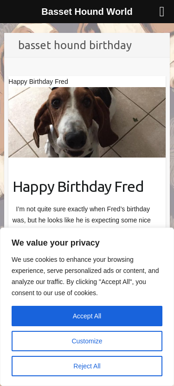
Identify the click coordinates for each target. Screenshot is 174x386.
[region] (87, 307)
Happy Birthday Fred (78, 186)
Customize (86, 341)
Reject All (86, 366)
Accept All (87, 316)
